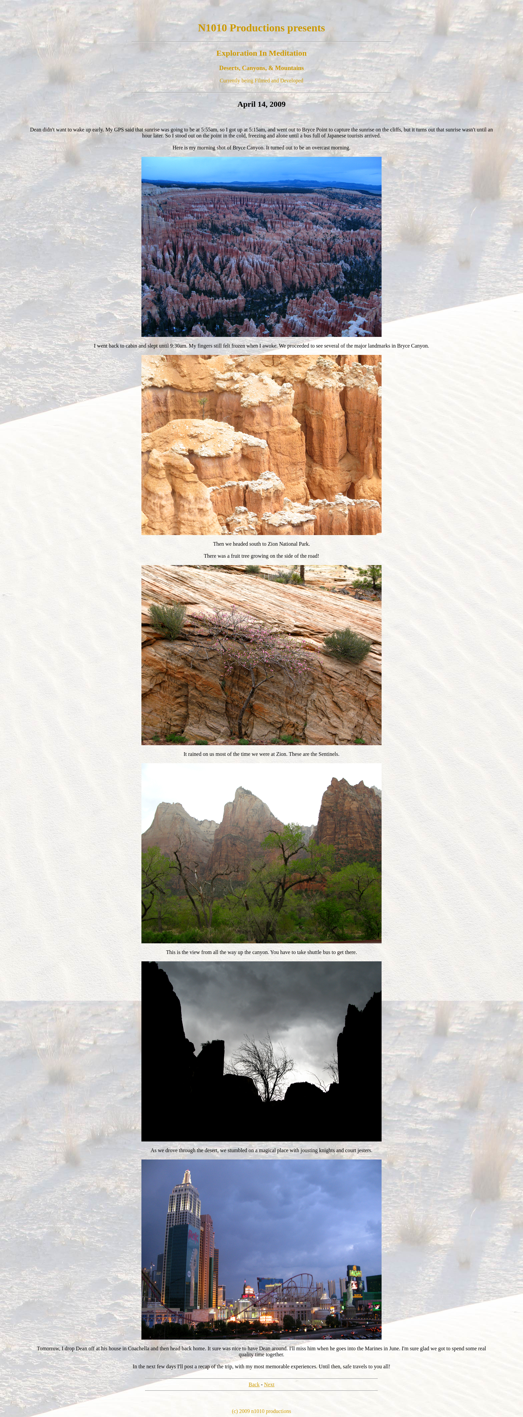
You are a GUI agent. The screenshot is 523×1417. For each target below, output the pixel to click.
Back (253, 1384)
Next (269, 1384)
